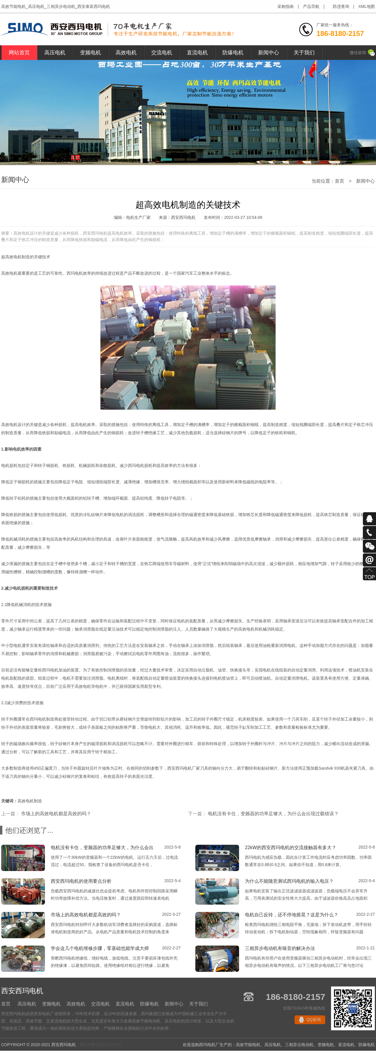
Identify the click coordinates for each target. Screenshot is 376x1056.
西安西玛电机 (179, 768)
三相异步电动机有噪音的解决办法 (280, 948)
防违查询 (341, 6)
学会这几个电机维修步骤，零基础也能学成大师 (100, 948)
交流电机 (161, 53)
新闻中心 (268, 53)
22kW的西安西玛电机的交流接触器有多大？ (290, 847)
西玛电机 (75, 273)
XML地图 (366, 6)
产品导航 (311, 6)
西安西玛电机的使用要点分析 (81, 881)
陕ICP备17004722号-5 (100, 1044)
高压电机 (54, 53)
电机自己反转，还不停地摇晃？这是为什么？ (291, 914)
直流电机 (197, 53)
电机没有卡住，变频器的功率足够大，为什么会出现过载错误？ (273, 813)
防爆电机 (232, 53)
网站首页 (19, 53)
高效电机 (126, 53)
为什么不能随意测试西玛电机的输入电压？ (289, 881)
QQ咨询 (313, 1019)
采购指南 (285, 6)
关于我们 (304, 53)
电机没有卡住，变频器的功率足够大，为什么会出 (102, 847)
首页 (339, 181)
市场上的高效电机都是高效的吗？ (56, 813)
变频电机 (90, 53)
